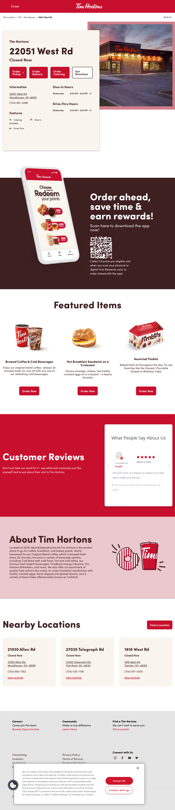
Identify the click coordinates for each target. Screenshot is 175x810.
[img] (136, 758)
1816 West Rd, (135, 663)
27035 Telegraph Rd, (78, 663)
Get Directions (81, 72)
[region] (79, 784)
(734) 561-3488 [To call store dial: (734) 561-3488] (18, 102)
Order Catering (59, 72)
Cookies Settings (119, 790)
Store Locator (121, 729)
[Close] (138, 768)
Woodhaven (29, 17)
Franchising (19, 754)
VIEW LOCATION (15, 678)
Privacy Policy (71, 754)
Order (15, 6)
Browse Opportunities (25, 729)
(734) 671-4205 (133, 671)
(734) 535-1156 (75, 671)
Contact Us (19, 763)
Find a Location (159, 625)
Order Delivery (38, 72)
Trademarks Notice (74, 763)
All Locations (9, 17)
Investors (17, 759)
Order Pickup (18, 72)
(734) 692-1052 (17, 671)
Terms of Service (72, 759)
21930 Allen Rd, (22, 663)
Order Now (29, 391)
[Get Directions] (29, 95)
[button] (13, 785)
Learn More (69, 729)
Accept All (119, 780)
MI (19, 17)
